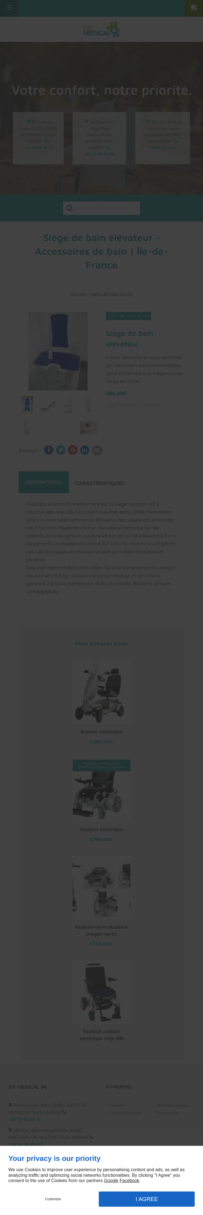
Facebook (129, 1180)
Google (111, 1180)
